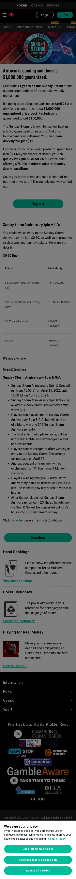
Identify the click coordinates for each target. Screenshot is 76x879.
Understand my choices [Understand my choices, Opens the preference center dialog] (38, 848)
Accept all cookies (38, 870)
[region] (38, 850)
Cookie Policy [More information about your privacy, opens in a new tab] (57, 838)
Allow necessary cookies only (38, 859)
